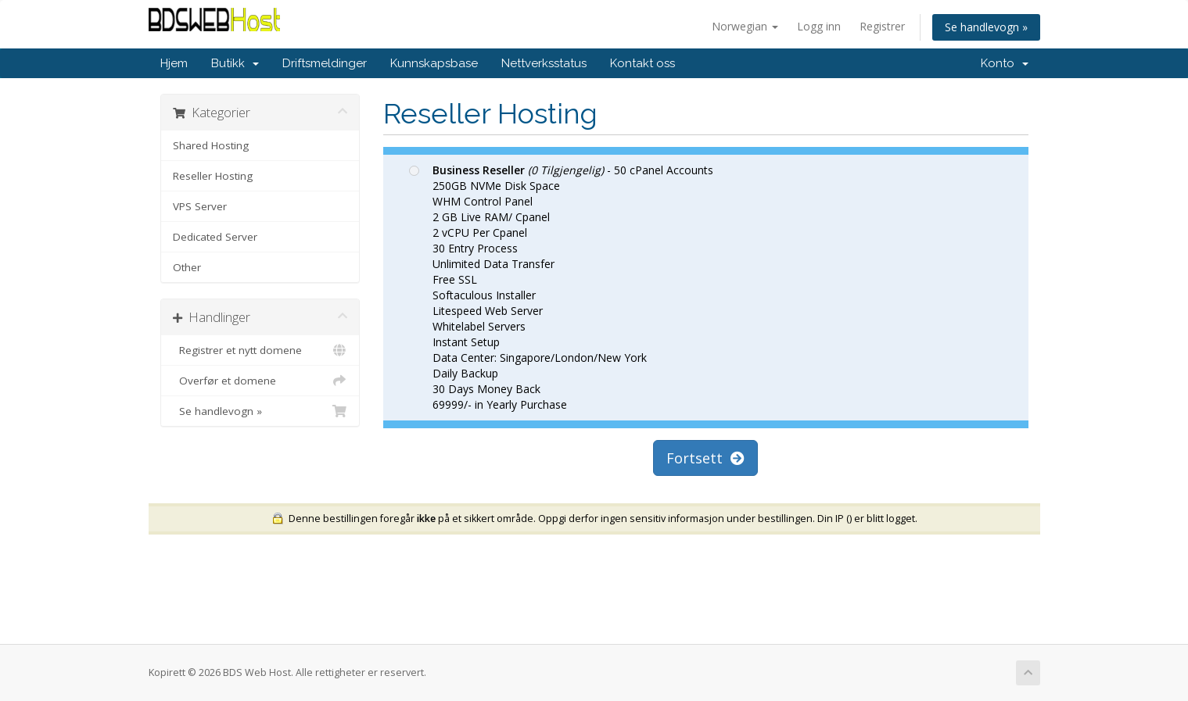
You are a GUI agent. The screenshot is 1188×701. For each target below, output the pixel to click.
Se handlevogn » (986, 27)
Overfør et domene (260, 380)
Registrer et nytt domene (260, 350)
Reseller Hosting (213, 176)
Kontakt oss (642, 63)
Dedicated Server (215, 237)
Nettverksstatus (544, 63)
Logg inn (819, 26)
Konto (1004, 63)
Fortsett (705, 458)
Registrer (882, 26)
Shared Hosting (211, 145)
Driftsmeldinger (324, 63)
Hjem (174, 63)
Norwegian (745, 26)
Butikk (235, 63)
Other (187, 267)
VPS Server (200, 206)
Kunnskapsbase (434, 63)
